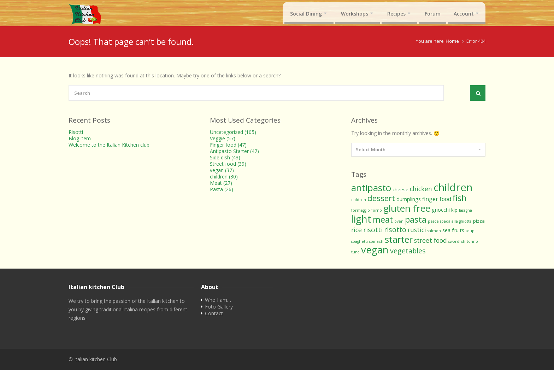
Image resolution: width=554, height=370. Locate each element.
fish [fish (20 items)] (460, 198)
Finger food (228, 144)
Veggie (222, 138)
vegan (222, 170)
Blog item (80, 138)
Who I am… (218, 299)
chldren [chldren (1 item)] (358, 199)
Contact (214, 313)
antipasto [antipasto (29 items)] (371, 187)
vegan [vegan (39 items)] (375, 249)
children (224, 176)
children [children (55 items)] (453, 187)
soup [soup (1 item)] (470, 230)
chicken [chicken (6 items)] (421, 188)
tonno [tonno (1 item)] (472, 241)
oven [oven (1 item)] (398, 221)
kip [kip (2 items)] (454, 210)
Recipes (396, 13)
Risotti (76, 132)
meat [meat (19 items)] (383, 219)
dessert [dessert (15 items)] (381, 198)
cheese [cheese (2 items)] (400, 189)
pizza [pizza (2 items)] (479, 221)
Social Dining (306, 13)
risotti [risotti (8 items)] (373, 229)
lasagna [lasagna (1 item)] (465, 210)
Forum (433, 13)
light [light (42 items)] (361, 218)
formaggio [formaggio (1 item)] (360, 210)
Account (464, 13)
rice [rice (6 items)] (356, 229)
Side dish (225, 157)
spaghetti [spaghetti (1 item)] (359, 241)
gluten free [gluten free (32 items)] (406, 208)
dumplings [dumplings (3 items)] (408, 198)
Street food (228, 163)
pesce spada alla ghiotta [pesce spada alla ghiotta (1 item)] (450, 221)
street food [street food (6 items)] (430, 240)
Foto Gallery (219, 306)
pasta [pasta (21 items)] (415, 219)
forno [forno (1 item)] (376, 210)
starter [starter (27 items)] (399, 239)
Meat (221, 183)
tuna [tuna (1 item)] (355, 251)
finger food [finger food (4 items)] (436, 199)
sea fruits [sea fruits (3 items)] (453, 230)
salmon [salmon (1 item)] (434, 230)
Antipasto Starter (234, 151)
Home (452, 41)
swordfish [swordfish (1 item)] (456, 241)
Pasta (221, 189)
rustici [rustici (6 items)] (417, 229)
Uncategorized (233, 132)
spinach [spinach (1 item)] (376, 241)
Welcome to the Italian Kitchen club (109, 144)
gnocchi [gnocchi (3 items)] (441, 209)
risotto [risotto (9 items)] (395, 229)
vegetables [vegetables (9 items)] (408, 251)
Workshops (354, 13)
